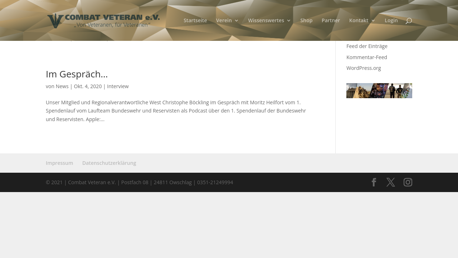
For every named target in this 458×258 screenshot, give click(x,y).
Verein (224, 21)
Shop (307, 21)
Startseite (195, 21)
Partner (331, 21)
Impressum (59, 162)
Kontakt (359, 21)
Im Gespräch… (77, 73)
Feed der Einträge (367, 46)
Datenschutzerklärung (109, 162)
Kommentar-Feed (366, 57)
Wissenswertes (266, 21)
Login (391, 21)
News (62, 86)
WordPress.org (363, 67)
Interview (117, 86)
